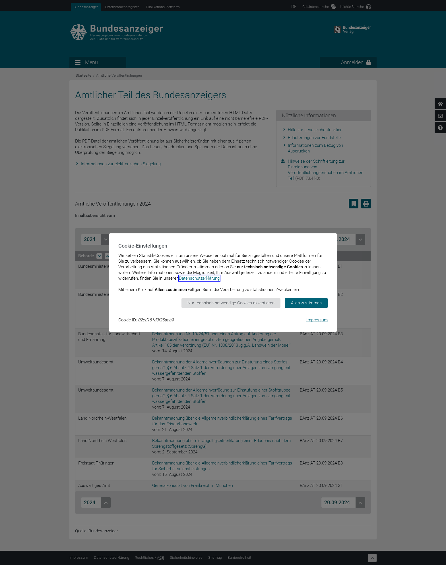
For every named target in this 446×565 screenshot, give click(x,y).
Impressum (317, 319)
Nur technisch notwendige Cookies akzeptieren (230, 302)
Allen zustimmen (306, 302)
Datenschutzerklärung (199, 278)
